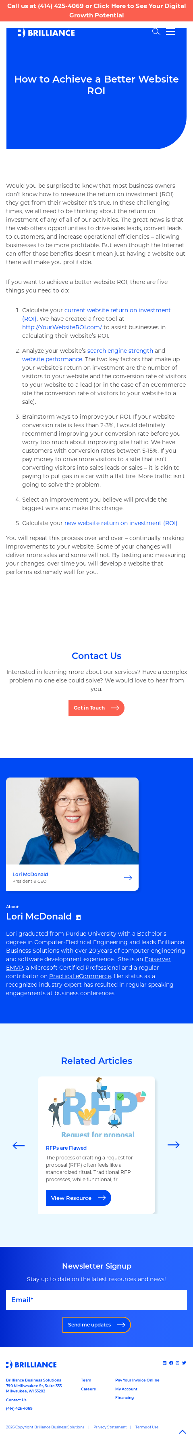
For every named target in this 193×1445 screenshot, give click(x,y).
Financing (124, 1397)
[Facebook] (171, 1363)
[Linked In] (165, 1363)
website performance (52, 359)
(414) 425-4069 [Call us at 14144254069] (19, 1408)
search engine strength (120, 350)
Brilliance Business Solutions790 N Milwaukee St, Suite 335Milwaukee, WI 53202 (34, 1385)
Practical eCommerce (80, 976)
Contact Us (16, 1400)
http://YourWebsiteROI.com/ (62, 327)
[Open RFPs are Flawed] (96, 1145)
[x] (184, 1363)
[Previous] (19, 1145)
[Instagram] (178, 1363)
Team (86, 1380)
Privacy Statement (110, 1427)
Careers (88, 1389)
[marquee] (96, 1145)
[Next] (174, 1145)
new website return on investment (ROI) (121, 523)
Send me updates (89, 1325)
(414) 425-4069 (61, 6)
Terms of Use (146, 1427)
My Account (126, 1389)
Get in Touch (89, 708)
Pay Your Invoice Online (137, 1380)
